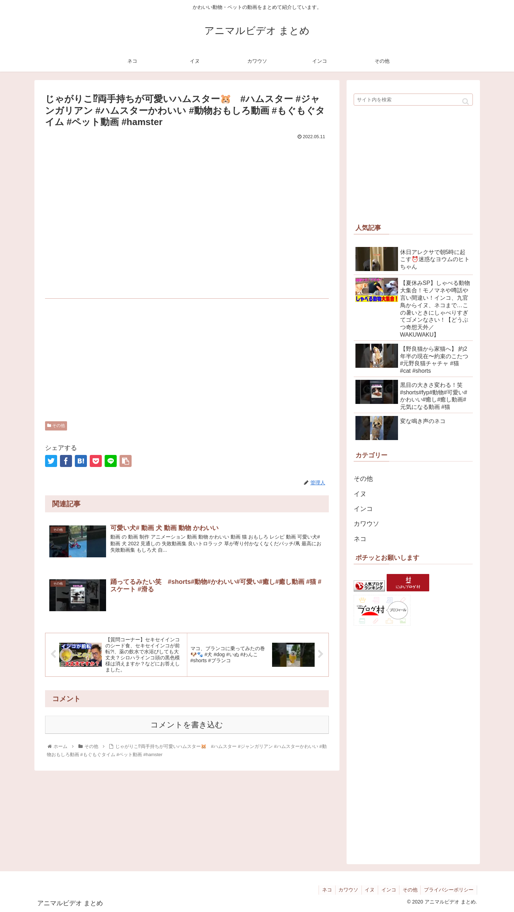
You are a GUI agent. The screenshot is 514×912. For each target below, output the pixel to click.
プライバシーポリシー (448, 890)
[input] (413, 100)
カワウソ (366, 523)
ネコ (360, 538)
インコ (363, 508)
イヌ (360, 493)
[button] (465, 101)
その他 (56, 425)
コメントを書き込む (186, 725)
